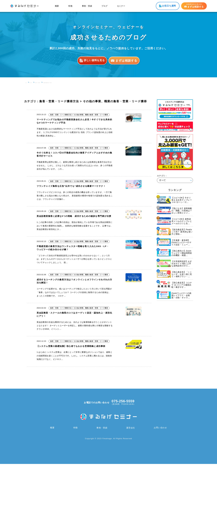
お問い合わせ (160, 478)
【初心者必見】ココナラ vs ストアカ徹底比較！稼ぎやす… (181, 285)
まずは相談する (127, 60)
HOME (28, 82)
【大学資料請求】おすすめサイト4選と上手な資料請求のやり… (181, 263)
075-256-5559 (123, 451)
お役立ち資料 (169, 6)
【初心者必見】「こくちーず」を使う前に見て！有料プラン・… (181, 274)
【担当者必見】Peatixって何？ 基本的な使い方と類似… (182, 231)
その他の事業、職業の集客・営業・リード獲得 (96, 82)
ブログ (104, 6)
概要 (57, 6)
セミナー (121, 6)
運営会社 (130, 478)
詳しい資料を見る (92, 60)
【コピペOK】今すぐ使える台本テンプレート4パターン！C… (181, 200)
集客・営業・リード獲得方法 (60, 82)
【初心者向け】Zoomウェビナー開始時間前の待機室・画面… (181, 253)
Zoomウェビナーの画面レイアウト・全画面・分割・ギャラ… (181, 295)
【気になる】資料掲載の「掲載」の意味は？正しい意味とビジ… (181, 210)
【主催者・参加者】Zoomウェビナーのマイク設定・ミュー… (181, 242)
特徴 (70, 6)
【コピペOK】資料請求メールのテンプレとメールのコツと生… (181, 221)
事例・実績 (87, 6)
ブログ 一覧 (39, 82)
